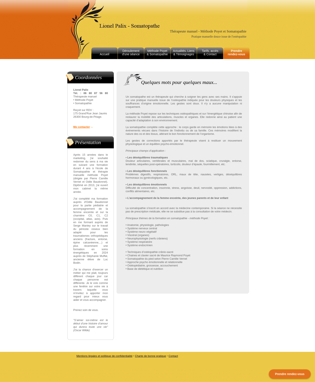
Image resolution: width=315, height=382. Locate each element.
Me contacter (81, 126)
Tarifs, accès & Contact (210, 52)
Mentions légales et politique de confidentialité (104, 356)
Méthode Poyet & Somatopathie (157, 52)
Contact (173, 356)
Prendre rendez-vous (236, 52)
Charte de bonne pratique (150, 356)
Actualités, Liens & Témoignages (183, 52)
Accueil (104, 54)
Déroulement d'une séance (131, 52)
